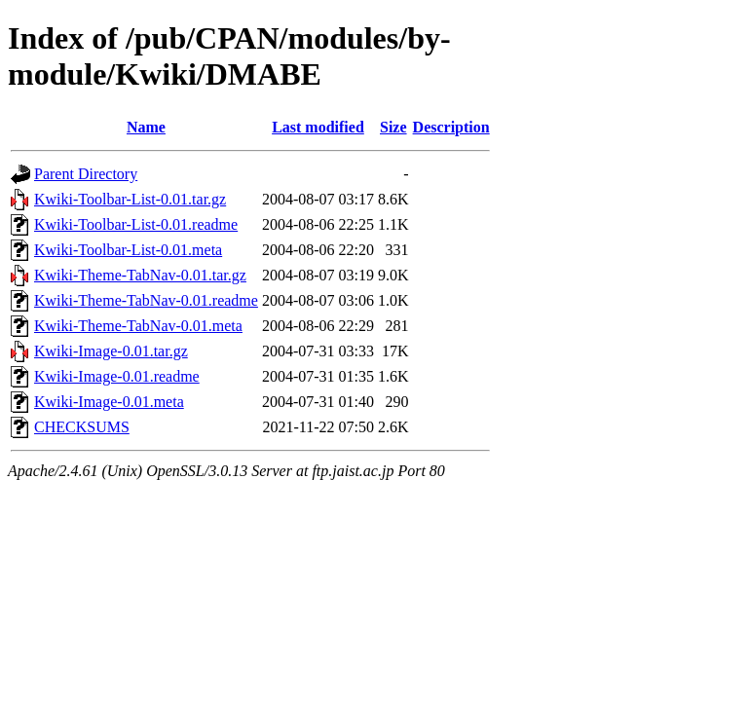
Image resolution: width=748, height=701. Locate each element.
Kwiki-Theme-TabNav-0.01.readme (146, 300)
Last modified (318, 127)
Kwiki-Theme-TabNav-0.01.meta (138, 325)
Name (146, 127)
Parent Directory (85, 174)
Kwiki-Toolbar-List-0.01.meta (128, 249)
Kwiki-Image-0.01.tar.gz (111, 351)
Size (393, 127)
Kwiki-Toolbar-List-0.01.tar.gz (130, 199)
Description (451, 127)
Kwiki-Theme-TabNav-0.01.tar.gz (140, 275)
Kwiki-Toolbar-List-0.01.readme (136, 224)
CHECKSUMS (82, 427)
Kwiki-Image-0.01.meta (109, 401)
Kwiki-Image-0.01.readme (117, 376)
